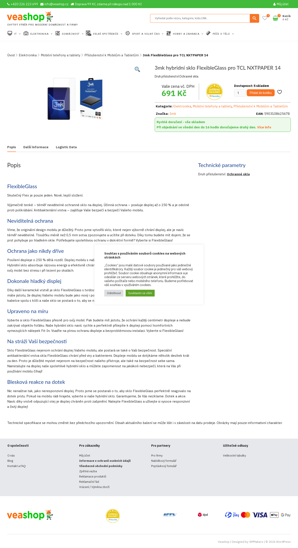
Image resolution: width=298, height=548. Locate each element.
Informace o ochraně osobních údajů (105, 461)
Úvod (11, 55)
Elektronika (40, 34)
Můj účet (281, 4)
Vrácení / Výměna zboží (94, 487)
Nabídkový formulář (163, 461)
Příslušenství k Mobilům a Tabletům (111, 55)
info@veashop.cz (54, 4)
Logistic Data (66, 147)
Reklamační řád (89, 482)
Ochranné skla (238, 174)
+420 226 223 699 (22, 4)
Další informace (35, 147)
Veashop (223, 542)
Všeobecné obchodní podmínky (100, 466)
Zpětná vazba (88, 471)
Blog (10, 461)
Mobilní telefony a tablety (60, 55)
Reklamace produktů (92, 476)
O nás (11, 455)
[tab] (11, 147)
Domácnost (71, 34)
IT (16, 34)
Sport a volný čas (146, 34)
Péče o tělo (222, 34)
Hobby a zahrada (186, 34)
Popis (11, 147)
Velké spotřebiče (106, 34)
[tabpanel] (75, 97)
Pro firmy (157, 455)
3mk (172, 114)
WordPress (283, 542)
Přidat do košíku (261, 93)
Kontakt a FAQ (16, 466)
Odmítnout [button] (114, 293)
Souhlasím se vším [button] (140, 293)
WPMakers (256, 542)
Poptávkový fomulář (164, 466)
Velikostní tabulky (234, 455)
